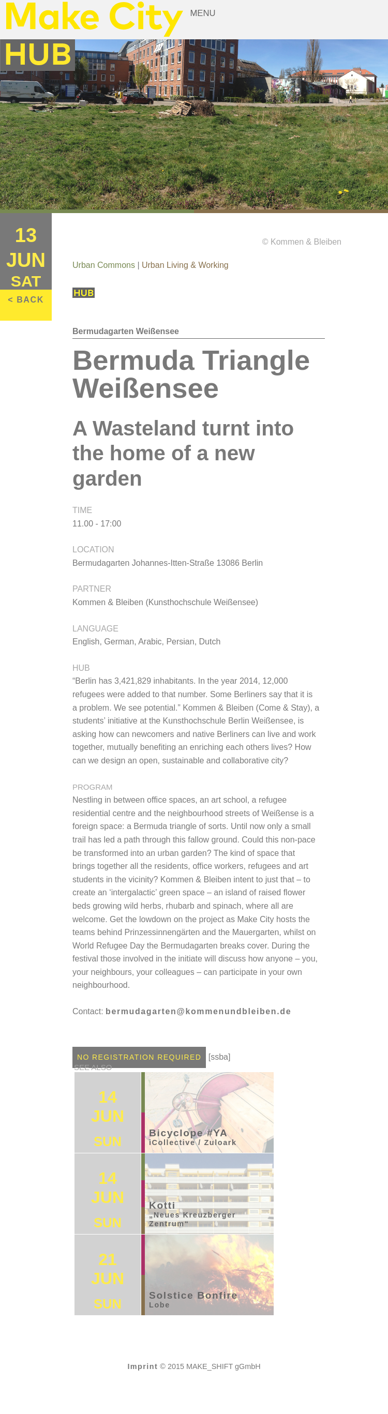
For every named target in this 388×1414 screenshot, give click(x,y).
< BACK (26, 299)
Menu (203, 13)
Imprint (142, 1366)
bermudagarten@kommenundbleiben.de (198, 1011)
